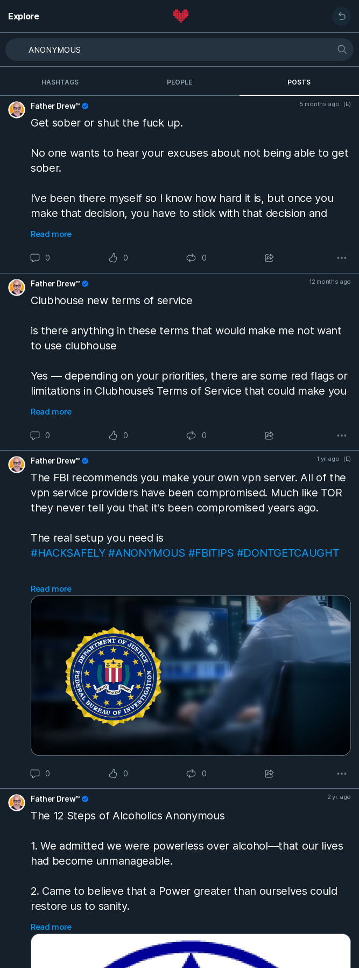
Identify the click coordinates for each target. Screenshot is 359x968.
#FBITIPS (211, 552)
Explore (23, 16)
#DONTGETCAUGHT (288, 552)
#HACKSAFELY (68, 552)
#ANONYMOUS (146, 552)
